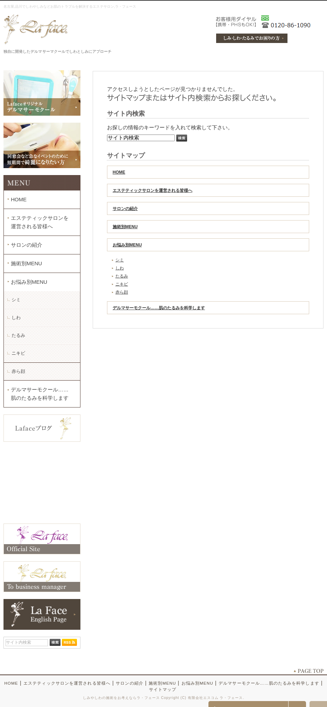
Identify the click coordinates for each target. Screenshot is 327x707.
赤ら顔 (121, 292)
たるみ (121, 276)
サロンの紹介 (125, 208)
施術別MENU (125, 226)
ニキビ (121, 284)
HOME (119, 172)
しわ (119, 268)
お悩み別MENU (127, 245)
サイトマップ (163, 689)
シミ (119, 260)
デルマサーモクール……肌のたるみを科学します (159, 307)
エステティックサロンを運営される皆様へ (152, 190)
